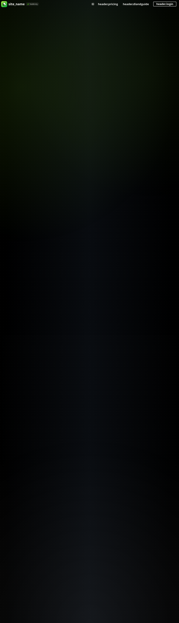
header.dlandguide (136, 4)
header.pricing (108, 4)
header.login (164, 4)
